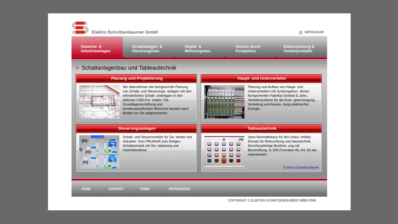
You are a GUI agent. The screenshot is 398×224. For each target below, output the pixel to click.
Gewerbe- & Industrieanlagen (96, 48)
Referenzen (179, 189)
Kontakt (116, 189)
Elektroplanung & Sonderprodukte (299, 48)
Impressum (307, 32)
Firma (145, 189)
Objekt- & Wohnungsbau (198, 48)
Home (86, 189)
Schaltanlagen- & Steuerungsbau (147, 48)
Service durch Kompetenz (248, 48)
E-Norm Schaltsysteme (301, 167)
